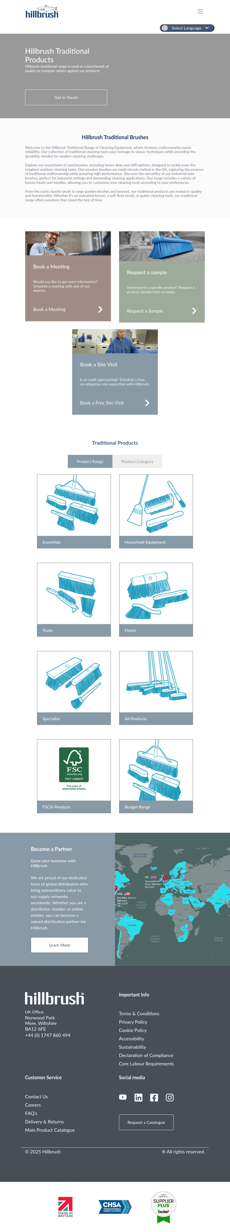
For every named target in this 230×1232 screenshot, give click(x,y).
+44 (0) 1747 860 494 (47, 1035)
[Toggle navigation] (203, 11)
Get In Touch (66, 97)
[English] (187, 28)
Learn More (59, 944)
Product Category (137, 461)
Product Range (90, 461)
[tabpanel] (115, 76)
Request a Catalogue (146, 1122)
